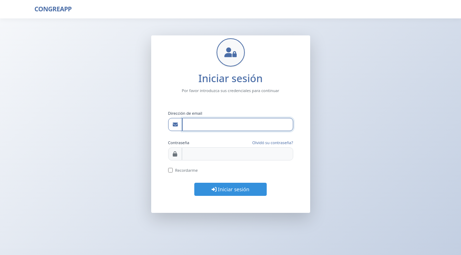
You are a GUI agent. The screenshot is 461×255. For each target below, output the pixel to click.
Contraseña (178, 142)
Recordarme (186, 170)
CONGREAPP (53, 9)
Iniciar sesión (230, 189)
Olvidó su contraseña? (272, 142)
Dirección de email (185, 113)
